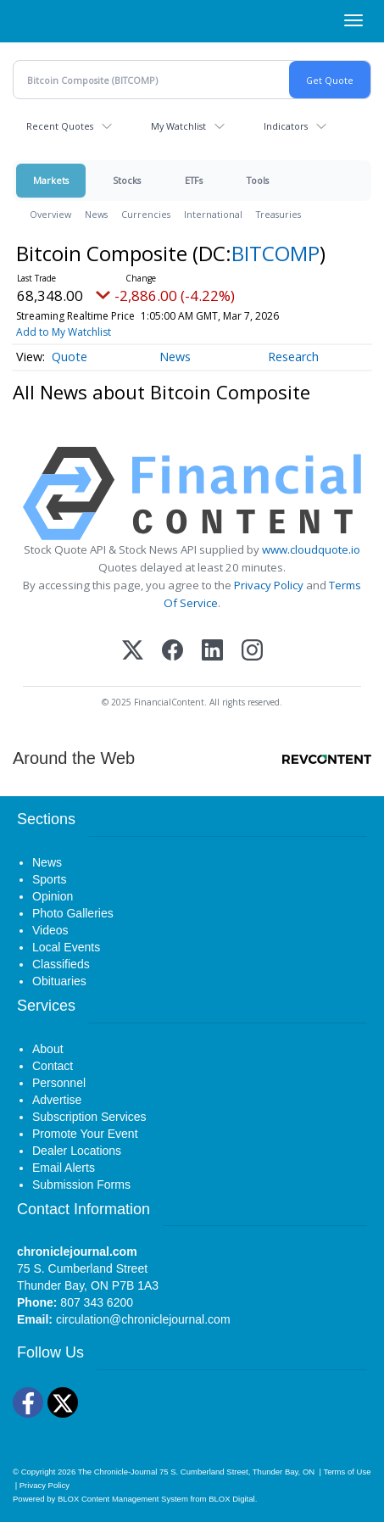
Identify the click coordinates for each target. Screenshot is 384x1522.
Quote (69, 356)
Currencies (145, 214)
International (213, 214)
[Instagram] (252, 652)
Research (293, 356)
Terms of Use (346, 1471)
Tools (258, 180)
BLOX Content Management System (123, 1498)
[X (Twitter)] (132, 652)
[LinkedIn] (212, 652)
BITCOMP (275, 253)
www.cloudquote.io (311, 549)
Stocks (127, 180)
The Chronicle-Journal (118, 1471)
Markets (51, 180)
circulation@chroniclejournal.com (143, 1319)
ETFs (194, 180)
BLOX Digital (231, 1498)
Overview (50, 214)
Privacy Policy (268, 585)
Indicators (286, 126)
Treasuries (278, 214)
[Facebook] (172, 652)
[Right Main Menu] (353, 20)
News (96, 214)
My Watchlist (178, 126)
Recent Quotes (59, 126)
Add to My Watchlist (63, 332)
